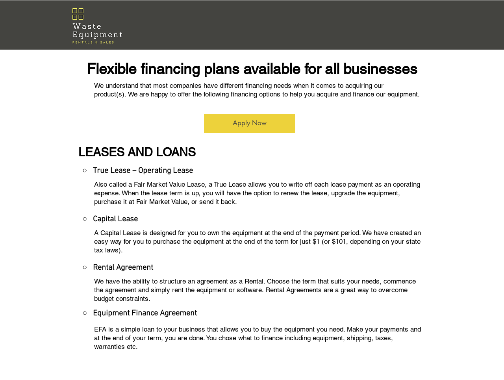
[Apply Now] (249, 123)
